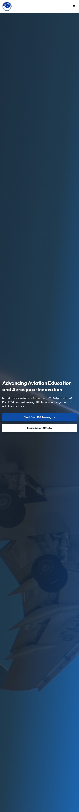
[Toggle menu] (74, 6)
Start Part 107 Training (39, 417)
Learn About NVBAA (39, 428)
